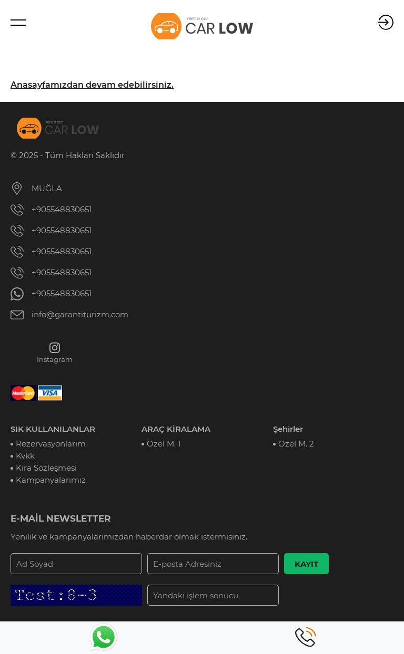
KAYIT (306, 564)
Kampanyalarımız (51, 480)
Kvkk (25, 456)
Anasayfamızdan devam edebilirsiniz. (92, 85)
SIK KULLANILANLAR (53, 429)
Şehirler (288, 429)
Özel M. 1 (163, 444)
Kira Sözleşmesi (46, 468)
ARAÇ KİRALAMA (176, 429)
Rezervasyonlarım (51, 444)
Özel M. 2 (296, 444)
